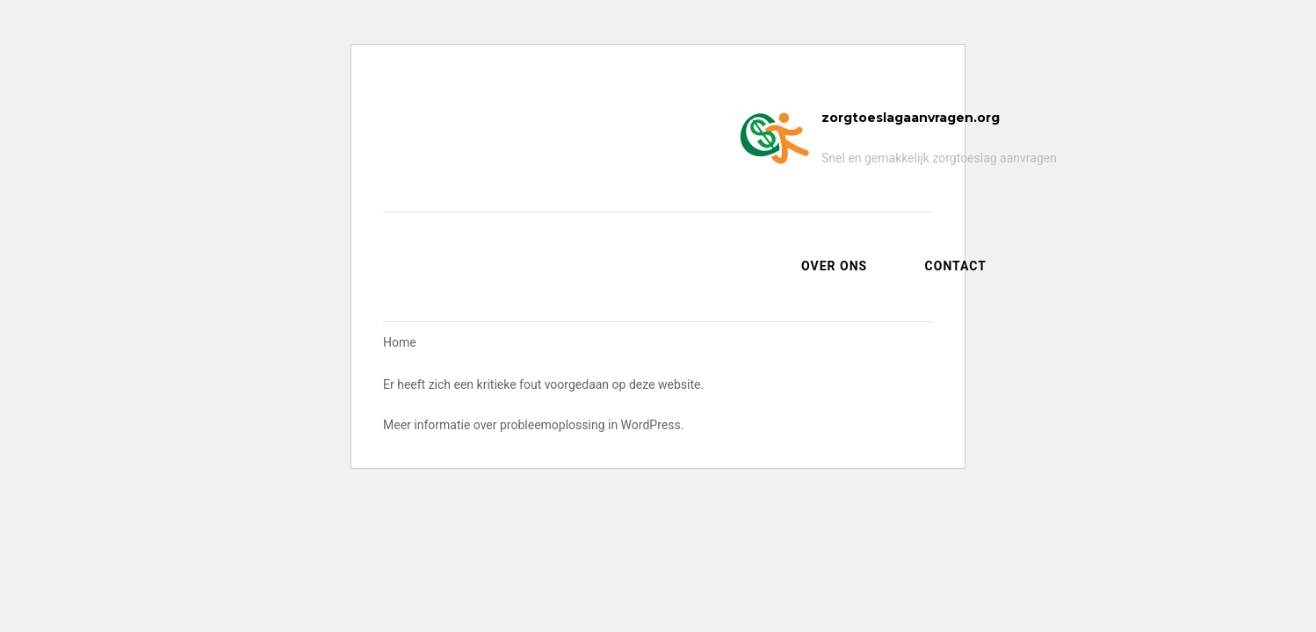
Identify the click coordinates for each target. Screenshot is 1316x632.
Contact (956, 266)
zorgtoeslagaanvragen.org (910, 118)
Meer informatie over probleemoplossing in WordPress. (533, 425)
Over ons (834, 266)
